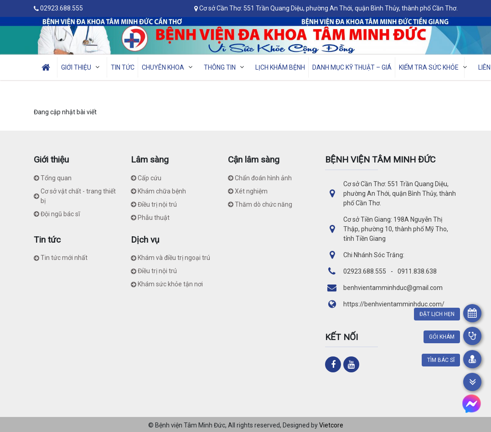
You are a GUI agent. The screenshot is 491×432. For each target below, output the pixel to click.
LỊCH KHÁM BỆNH (280, 67)
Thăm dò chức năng (260, 204)
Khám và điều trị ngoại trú (170, 257)
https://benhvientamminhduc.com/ (393, 304)
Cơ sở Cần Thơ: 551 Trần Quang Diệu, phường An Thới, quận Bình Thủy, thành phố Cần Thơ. (328, 8)
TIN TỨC (122, 67)
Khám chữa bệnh (158, 191)
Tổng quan (53, 178)
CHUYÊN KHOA (169, 67)
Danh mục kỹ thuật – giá (352, 67)
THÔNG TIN (226, 67)
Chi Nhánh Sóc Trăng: (373, 255)
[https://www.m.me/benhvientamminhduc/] (471, 403)
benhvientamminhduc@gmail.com (393, 287)
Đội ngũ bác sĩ (57, 214)
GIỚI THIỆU (82, 67)
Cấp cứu (146, 178)
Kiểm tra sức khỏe (435, 67)
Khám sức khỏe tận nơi (167, 284)
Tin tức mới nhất (61, 257)
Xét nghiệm (248, 191)
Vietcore (331, 425)
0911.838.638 (417, 271)
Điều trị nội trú (154, 204)
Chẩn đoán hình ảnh (260, 178)
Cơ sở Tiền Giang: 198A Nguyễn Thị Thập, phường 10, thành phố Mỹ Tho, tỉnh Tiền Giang (395, 229)
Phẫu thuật (150, 217)
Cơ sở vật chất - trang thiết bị (75, 196)
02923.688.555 (61, 8)
